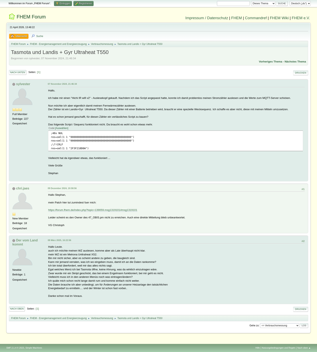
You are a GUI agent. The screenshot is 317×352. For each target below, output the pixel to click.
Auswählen (62, 128)
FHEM (236, 18)
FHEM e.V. (301, 18)
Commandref (256, 18)
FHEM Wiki (279, 18)
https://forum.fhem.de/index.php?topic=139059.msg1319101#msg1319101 (92, 209)
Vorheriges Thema (270, 61)
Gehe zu (254, 325)
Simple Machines (33, 348)
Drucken (300, 73)
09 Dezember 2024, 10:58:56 (62, 188)
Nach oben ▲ (304, 348)
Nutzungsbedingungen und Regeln (278, 348)
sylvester (23, 84)
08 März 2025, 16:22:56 (59, 240)
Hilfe (258, 348)
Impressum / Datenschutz (206, 18)
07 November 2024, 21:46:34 (62, 84)
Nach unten (17, 72)
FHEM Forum (31, 16)
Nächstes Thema (295, 61)
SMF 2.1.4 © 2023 (15, 348)
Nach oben (17, 309)
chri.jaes (22, 188)
